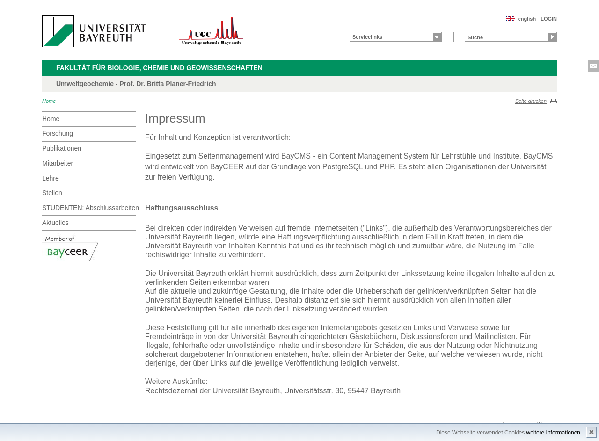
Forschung (57, 133)
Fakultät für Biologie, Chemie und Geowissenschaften (159, 68)
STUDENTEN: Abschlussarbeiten (89, 207)
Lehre (50, 178)
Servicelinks (367, 37)
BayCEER (227, 167)
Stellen (52, 192)
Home (49, 101)
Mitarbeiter (57, 163)
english (527, 19)
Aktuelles (55, 222)
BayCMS (296, 156)
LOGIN (549, 19)
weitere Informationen (553, 432)
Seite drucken (531, 101)
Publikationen (61, 148)
